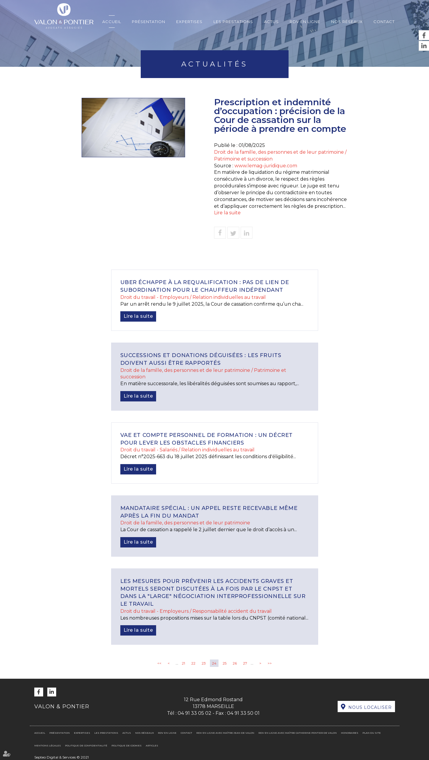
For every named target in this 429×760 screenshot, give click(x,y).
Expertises (189, 21)
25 (224, 663)
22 (193, 663)
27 (245, 663)
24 (214, 663)
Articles (152, 745)
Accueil (111, 21)
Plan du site (371, 732)
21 (183, 663)
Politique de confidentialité (86, 745)
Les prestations (233, 21)
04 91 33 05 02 (194, 713)
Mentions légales (47, 745)
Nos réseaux (347, 21)
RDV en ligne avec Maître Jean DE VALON (225, 732)
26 (235, 663)
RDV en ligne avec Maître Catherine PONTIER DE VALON (297, 732)
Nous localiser (370, 707)
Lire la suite (227, 212)
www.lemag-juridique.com (265, 165)
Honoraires (349, 732)
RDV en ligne (305, 21)
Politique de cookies (126, 745)
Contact (384, 21)
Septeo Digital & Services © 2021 (61, 757)
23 (204, 663)
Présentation (148, 21)
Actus (271, 21)
